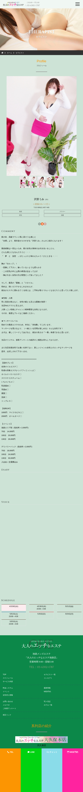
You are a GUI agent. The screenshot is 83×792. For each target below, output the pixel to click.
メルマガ (6, 705)
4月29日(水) (13, 607)
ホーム (9, 53)
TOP (4, 675)
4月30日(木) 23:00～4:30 (41, 607)
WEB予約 (47, 692)
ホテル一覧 (48, 705)
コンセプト (48, 678)
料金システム (8, 688)
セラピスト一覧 (50, 675)
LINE (31, 752)
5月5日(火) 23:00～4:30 (14, 622)
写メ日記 (47, 701)
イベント (6, 692)
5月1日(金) (69, 607)
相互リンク (7, 715)
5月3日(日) (41, 615)
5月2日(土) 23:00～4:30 (14, 615)
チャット (52, 752)
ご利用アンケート (9, 708)
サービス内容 (8, 681)
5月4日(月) (69, 615)
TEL (10, 752)
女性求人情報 (8, 695)
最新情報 (47, 688)
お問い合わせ (8, 701)
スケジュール (8, 678)
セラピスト (20, 53)
